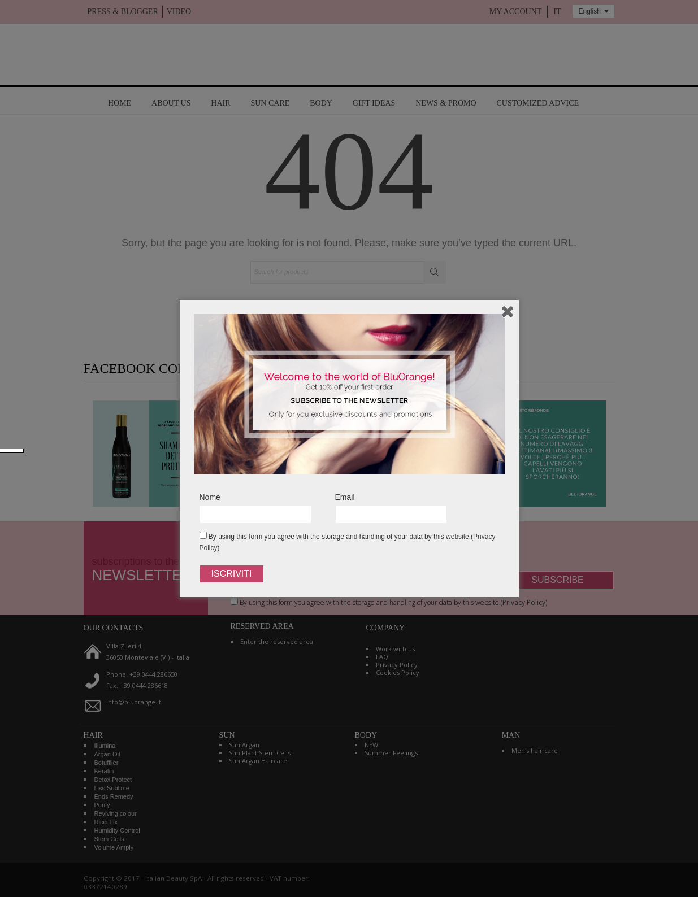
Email (345, 497)
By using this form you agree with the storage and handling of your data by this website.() (348, 542)
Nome (210, 497)
